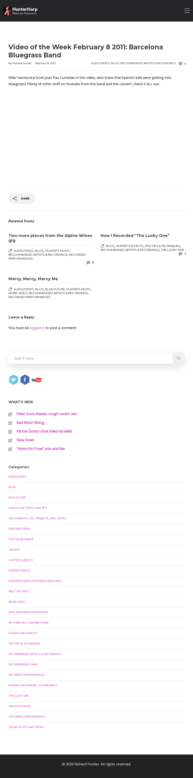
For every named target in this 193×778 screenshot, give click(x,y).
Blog (115, 63)
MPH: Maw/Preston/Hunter (28, 612)
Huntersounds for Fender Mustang (35, 581)
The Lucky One (172, 250)
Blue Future (55, 289)
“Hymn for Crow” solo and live (40, 449)
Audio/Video (100, 63)
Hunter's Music (57, 250)
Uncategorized (20, 706)
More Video (17, 293)
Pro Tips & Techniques (162, 246)
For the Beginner (21, 539)
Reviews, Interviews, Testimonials (33, 685)
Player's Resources (23, 633)
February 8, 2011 (45, 63)
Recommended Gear (23, 664)
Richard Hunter (22, 63)
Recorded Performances (29, 297)
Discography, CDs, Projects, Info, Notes (37, 518)
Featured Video (20, 529)
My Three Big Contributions (29, 623)
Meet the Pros (19, 591)
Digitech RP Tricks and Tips (28, 508)
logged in (37, 327)
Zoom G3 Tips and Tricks (26, 727)
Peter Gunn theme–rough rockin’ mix (46, 414)
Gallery (14, 549)
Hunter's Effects (129, 246)
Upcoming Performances (27, 716)
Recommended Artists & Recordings (148, 63)
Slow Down (25, 440)
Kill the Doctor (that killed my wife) (44, 431)
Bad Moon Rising (30, 423)
